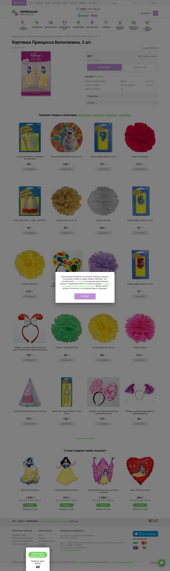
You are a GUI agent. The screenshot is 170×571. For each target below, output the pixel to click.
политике (79, 281)
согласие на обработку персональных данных (86, 285)
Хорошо (85, 296)
